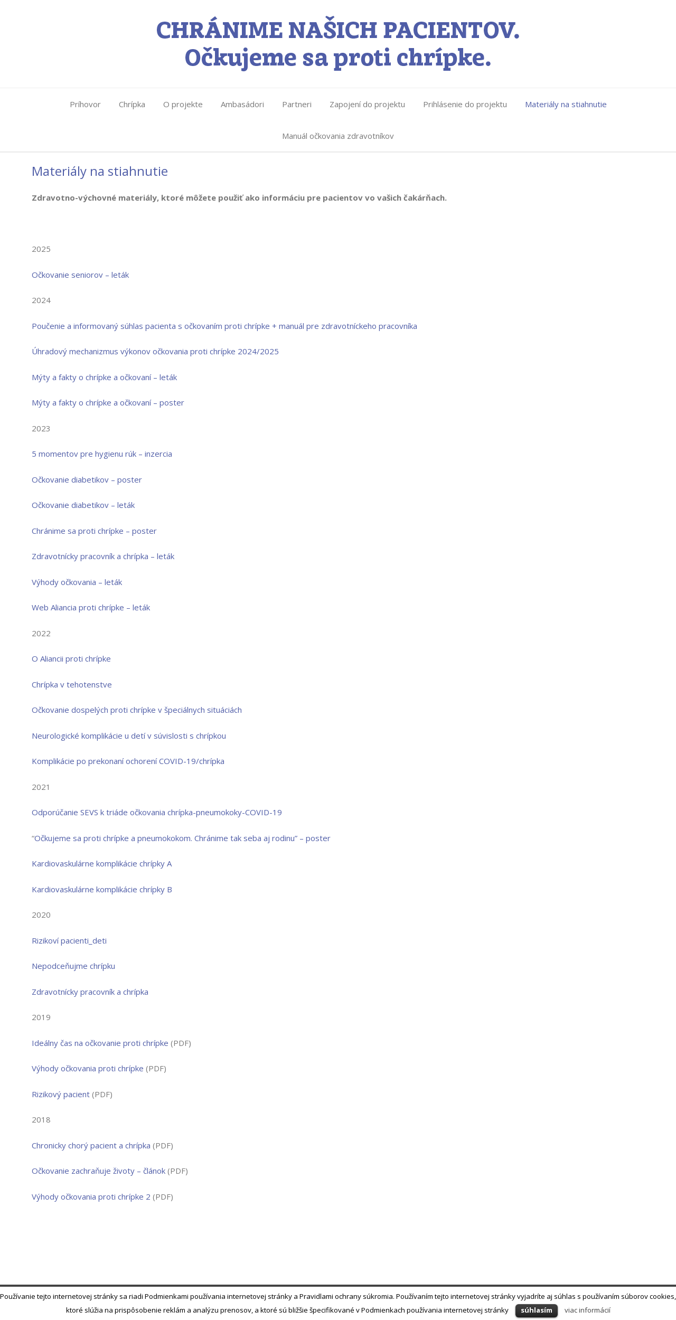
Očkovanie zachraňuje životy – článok (98, 1170)
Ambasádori (242, 104)
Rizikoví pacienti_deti (69, 940)
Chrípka (132, 104)
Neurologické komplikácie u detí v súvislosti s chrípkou (129, 735)
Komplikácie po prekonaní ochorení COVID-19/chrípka (128, 761)
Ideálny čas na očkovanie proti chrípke (100, 1043)
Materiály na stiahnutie (566, 104)
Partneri (297, 104)
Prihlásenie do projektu (465, 104)
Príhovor (85, 104)
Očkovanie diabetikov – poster (87, 479)
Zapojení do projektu (367, 104)
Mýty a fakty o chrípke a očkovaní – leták (104, 377)
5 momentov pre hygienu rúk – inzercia (102, 453)
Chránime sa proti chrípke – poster (94, 530)
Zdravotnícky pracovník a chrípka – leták (103, 556)
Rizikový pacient (61, 1094)
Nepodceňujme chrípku (73, 965)
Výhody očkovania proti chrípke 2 (91, 1196)
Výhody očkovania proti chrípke (88, 1068)
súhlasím (536, 1310)
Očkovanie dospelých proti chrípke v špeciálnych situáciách (137, 709)
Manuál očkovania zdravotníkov (338, 135)
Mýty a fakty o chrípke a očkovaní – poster (108, 402)
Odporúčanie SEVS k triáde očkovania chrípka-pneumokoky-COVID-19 (157, 812)
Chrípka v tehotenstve (72, 684)
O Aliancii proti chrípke (71, 658)
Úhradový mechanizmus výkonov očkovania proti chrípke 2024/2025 (155, 351)
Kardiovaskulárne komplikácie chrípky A (102, 863)
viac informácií (588, 1310)
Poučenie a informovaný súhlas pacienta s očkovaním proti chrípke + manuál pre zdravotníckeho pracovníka (224, 325)
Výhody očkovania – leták (77, 582)
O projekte (183, 104)
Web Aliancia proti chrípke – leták (91, 607)
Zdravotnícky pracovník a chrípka (90, 991)
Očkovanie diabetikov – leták (83, 504)
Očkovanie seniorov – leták (80, 274)
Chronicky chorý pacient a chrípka (91, 1145)
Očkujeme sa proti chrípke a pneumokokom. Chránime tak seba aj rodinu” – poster (183, 838)
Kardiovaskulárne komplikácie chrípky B (102, 889)
